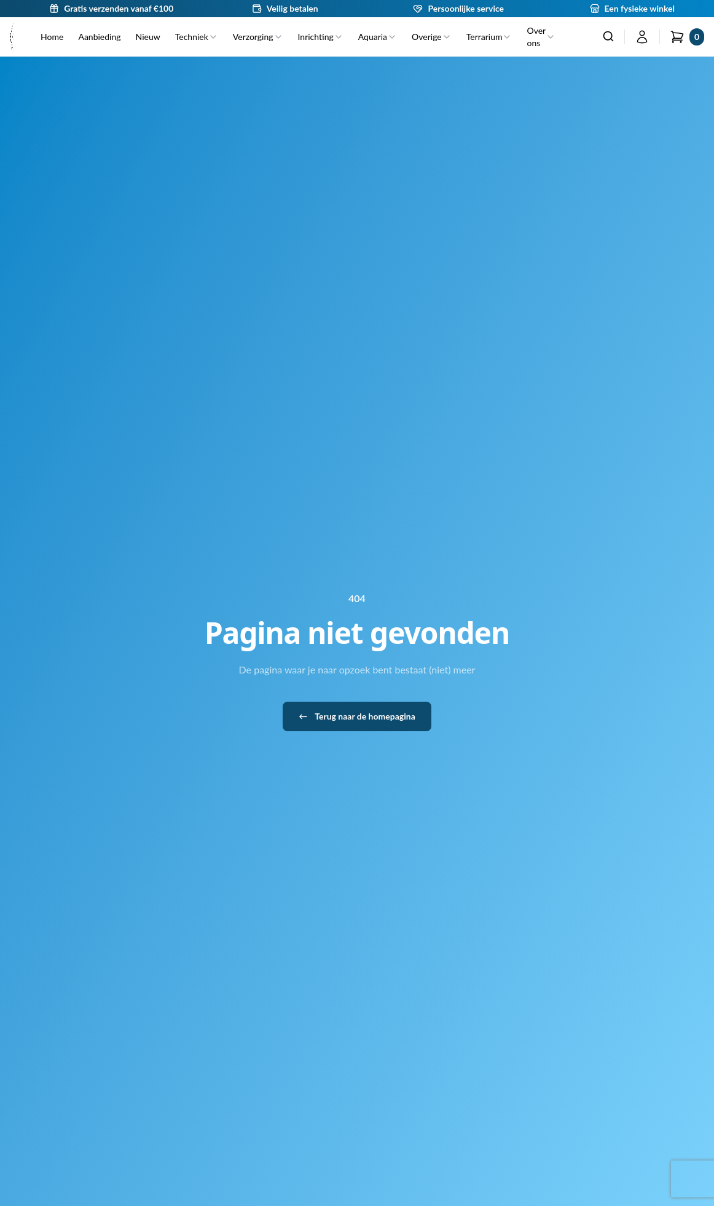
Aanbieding (99, 36)
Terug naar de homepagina (357, 716)
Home (52, 36)
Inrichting (320, 36)
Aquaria (377, 36)
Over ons (541, 36)
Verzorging (258, 36)
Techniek (196, 36)
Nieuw (148, 36)
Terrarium (489, 36)
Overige (432, 36)
